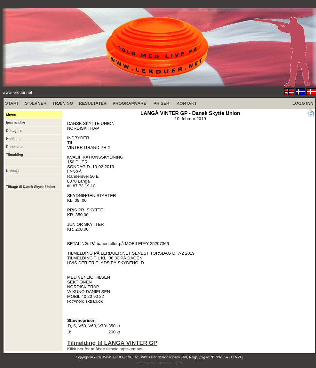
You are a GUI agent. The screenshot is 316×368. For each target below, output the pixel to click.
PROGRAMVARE (129, 103)
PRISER (162, 103)
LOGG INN (302, 103)
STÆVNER (35, 103)
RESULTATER (93, 103)
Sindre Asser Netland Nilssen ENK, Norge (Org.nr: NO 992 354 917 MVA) (190, 357)
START (12, 103)
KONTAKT (187, 103)
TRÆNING (62, 103)
